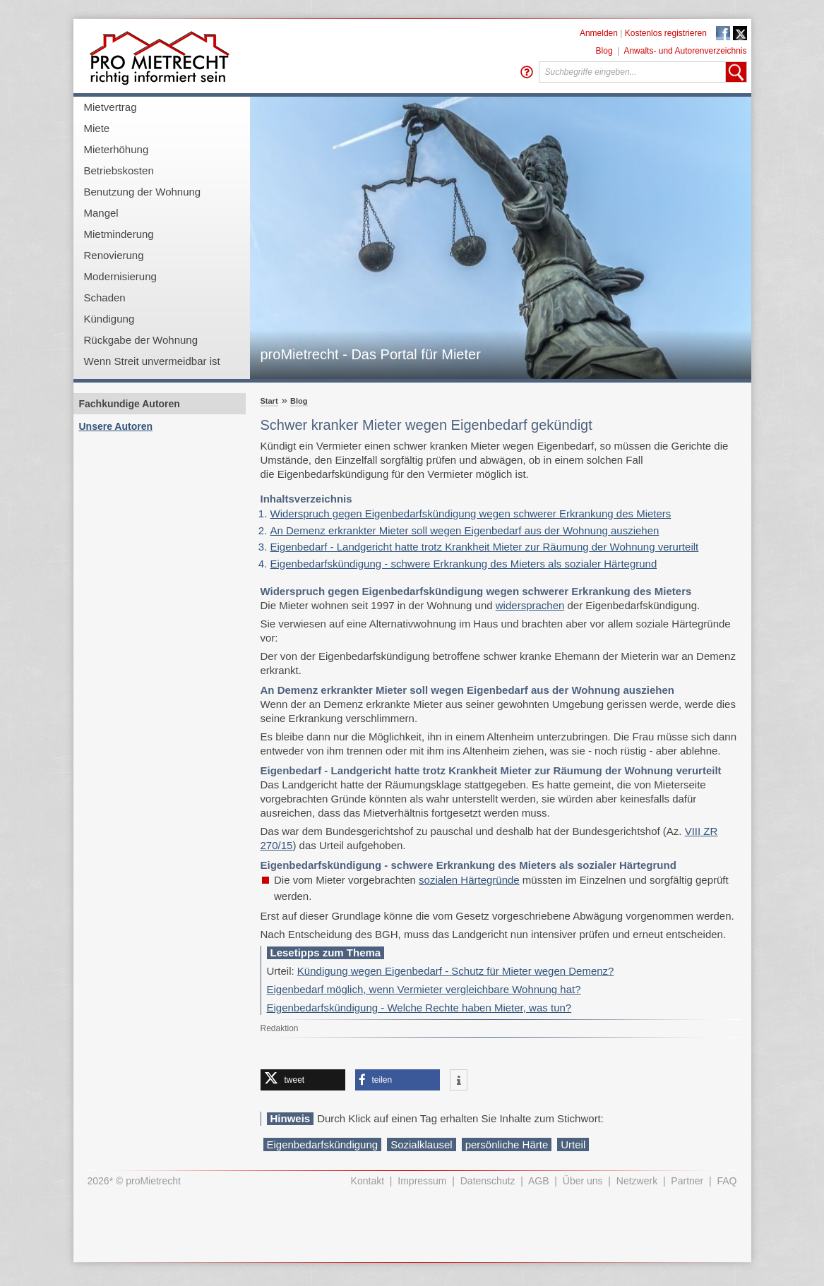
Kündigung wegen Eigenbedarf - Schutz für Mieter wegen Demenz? (455, 971)
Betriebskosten (119, 170)
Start (269, 401)
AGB (538, 1180)
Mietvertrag (110, 107)
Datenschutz (487, 1180)
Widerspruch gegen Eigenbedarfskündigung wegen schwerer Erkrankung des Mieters (470, 513)
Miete (97, 128)
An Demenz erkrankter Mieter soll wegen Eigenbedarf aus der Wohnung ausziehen (464, 530)
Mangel (101, 213)
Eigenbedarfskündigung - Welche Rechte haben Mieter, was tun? (419, 1008)
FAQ (726, 1180)
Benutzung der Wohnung (142, 192)
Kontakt (367, 1180)
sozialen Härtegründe (469, 880)
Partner (687, 1180)
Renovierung (114, 255)
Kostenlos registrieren (666, 33)
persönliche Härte (507, 1144)
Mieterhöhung (116, 149)
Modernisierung (120, 276)
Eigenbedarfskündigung (322, 1144)
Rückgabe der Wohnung (141, 340)
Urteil (573, 1144)
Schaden (105, 298)
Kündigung (109, 319)
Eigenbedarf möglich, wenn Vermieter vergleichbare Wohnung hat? (424, 989)
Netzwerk (636, 1180)
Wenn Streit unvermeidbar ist (152, 361)
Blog (604, 51)
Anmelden (599, 33)
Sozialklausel (421, 1144)
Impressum (422, 1180)
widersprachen (530, 605)
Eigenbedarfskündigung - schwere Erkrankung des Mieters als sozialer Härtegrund (463, 564)
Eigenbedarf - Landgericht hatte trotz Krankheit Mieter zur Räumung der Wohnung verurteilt (484, 547)
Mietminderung (119, 234)
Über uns (583, 1180)
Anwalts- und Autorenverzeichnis (684, 51)
